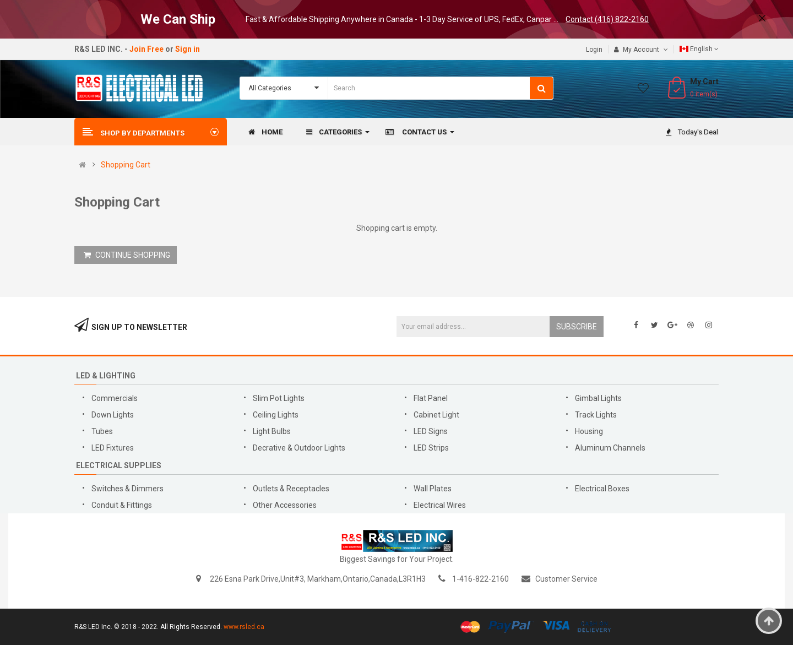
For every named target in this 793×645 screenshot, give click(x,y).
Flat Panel (430, 398)
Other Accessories (284, 505)
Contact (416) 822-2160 (607, 19)
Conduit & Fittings (122, 505)
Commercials (114, 398)
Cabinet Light (436, 414)
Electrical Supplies (118, 465)
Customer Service (566, 578)
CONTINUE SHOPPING (127, 255)
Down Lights (112, 414)
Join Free (146, 49)
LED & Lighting (105, 375)
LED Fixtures (112, 447)
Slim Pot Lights (278, 398)
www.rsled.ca (244, 627)
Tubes (102, 431)
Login (594, 49)
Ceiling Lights (275, 414)
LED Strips (432, 447)
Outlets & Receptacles (291, 488)
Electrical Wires (440, 505)
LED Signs (430, 431)
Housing (589, 431)
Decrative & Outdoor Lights (299, 447)
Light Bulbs (271, 431)
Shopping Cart (125, 165)
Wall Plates (432, 488)
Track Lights (595, 414)
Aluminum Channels (610, 447)
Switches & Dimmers (127, 488)
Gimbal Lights (598, 398)
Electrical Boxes (602, 488)
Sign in (187, 49)
